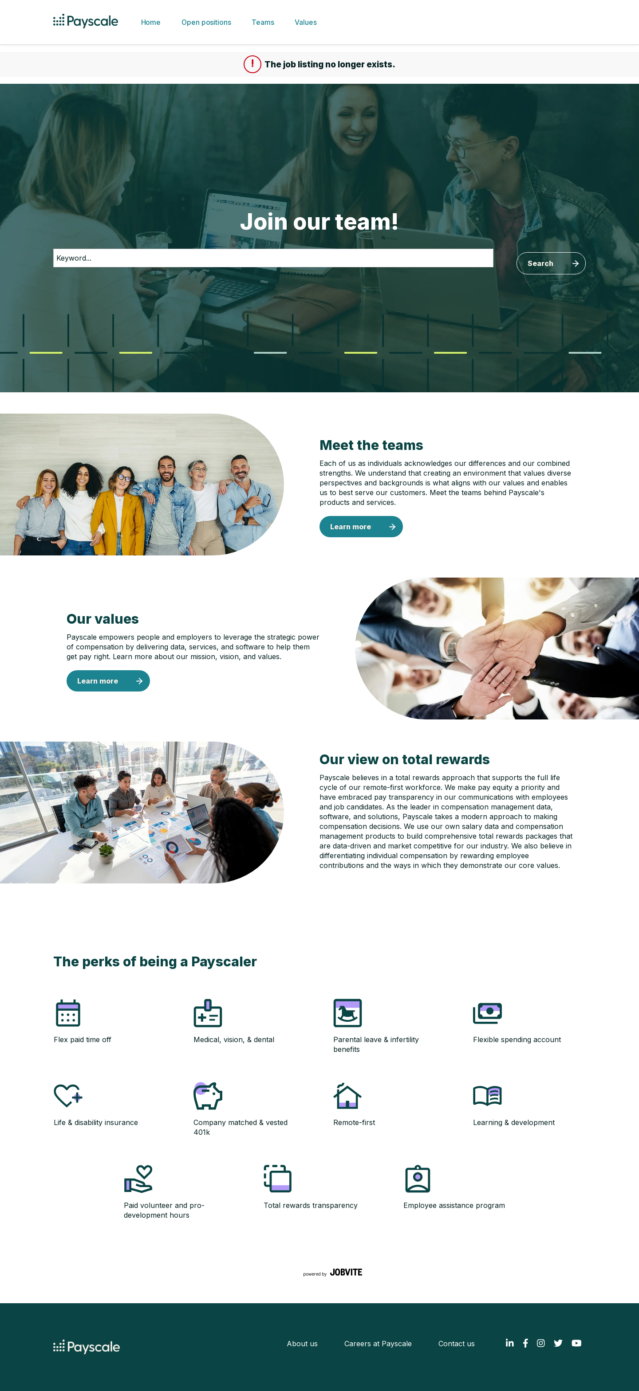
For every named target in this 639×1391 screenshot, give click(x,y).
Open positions (206, 22)
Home (150, 22)
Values (305, 22)
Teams (263, 22)
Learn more (350, 526)
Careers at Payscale (378, 1343)
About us (302, 1343)
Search (540, 263)
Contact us (456, 1343)
